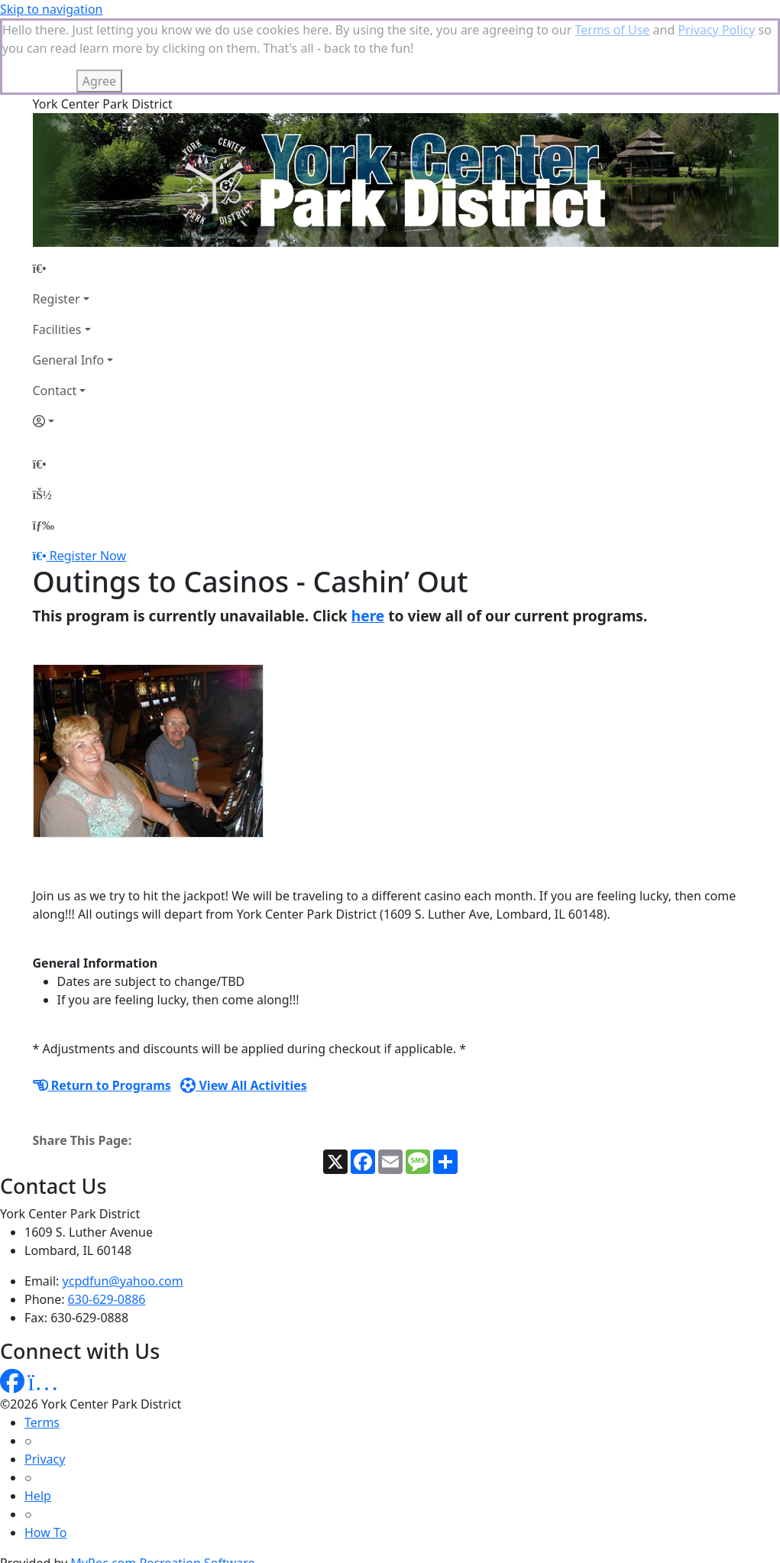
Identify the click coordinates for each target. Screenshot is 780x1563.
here (368, 539)
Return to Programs (102, 1008)
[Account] (73, 344)
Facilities (57, 253)
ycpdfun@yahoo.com (123, 1204)
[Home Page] (73, 192)
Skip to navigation (51, 9)
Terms (42, 1346)
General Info (69, 283)
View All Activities (243, 1008)
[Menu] (43, 448)
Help (37, 1419)
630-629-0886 (107, 1222)
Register (56, 222)
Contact (55, 314)
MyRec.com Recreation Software (162, 1486)
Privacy (44, 1382)
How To (45, 1456)
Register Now (88, 479)
